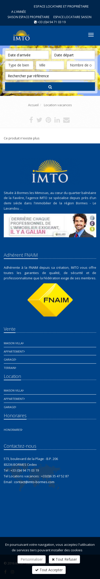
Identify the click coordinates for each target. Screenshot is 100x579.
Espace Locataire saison (72, 17)
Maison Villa (13, 343)
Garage (9, 359)
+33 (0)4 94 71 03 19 (51, 22)
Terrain (9, 368)
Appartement (14, 351)
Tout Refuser (64, 559)
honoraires (12, 430)
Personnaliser (32, 559)
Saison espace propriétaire (28, 17)
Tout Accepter (49, 569)
